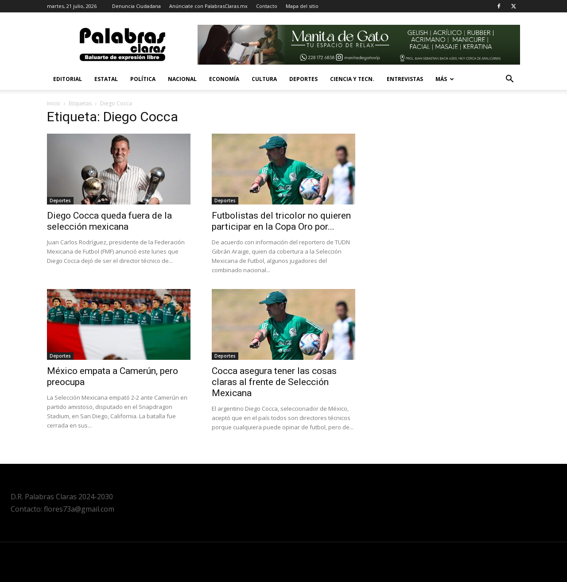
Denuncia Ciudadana (136, 6)
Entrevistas (405, 79)
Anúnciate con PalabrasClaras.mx (208, 6)
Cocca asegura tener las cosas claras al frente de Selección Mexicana (274, 382)
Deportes (303, 79)
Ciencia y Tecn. (352, 79)
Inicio (53, 103)
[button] (509, 80)
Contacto (266, 6)
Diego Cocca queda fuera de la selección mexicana (109, 221)
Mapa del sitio (302, 6)
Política (142, 79)
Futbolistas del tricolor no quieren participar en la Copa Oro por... (281, 221)
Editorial (67, 79)
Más (444, 79)
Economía (224, 79)
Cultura (264, 79)
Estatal (106, 79)
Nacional (182, 79)
